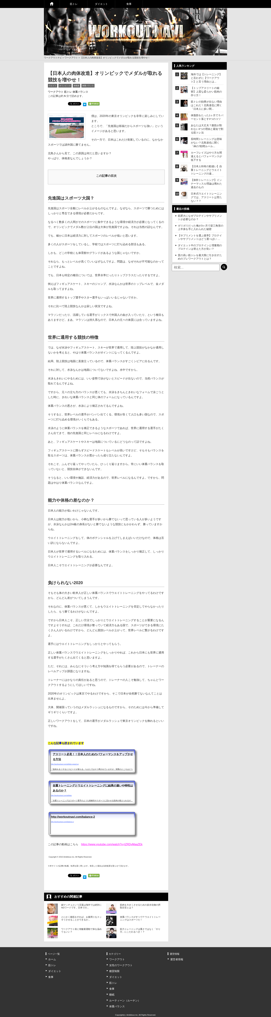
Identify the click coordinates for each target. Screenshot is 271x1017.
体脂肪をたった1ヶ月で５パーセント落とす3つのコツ (207, 117)
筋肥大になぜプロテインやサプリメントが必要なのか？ (200, 217)
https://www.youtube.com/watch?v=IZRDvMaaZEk (111, 844)
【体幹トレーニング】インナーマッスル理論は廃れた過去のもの (206, 183)
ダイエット (101, 3)
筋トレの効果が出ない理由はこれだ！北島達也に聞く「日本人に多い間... (206, 105)
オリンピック (65, 86)
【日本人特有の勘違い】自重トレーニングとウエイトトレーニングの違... (206, 170)
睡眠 (111, 994)
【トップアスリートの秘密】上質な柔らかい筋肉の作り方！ (206, 91)
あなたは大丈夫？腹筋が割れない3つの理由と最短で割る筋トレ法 (207, 129)
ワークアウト (71, 57)
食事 (129, 3)
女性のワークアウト (121, 965)
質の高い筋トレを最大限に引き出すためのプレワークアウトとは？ (200, 257)
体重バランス (88, 86)
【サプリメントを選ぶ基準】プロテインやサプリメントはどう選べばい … (200, 237)
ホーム (52, 4)
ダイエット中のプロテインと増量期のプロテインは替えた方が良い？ (200, 247)
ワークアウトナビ (53, 57)
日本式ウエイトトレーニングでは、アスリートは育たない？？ (206, 197)
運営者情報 (176, 959)
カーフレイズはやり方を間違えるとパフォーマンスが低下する (206, 156)
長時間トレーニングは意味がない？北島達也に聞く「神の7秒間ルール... (206, 142)
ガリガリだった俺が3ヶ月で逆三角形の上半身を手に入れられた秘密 (200, 227)
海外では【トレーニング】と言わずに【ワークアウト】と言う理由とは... (206, 78)
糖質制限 (114, 971)
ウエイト (52, 86)
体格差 (76, 86)
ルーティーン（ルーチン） (124, 1000)
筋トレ (74, 3)
